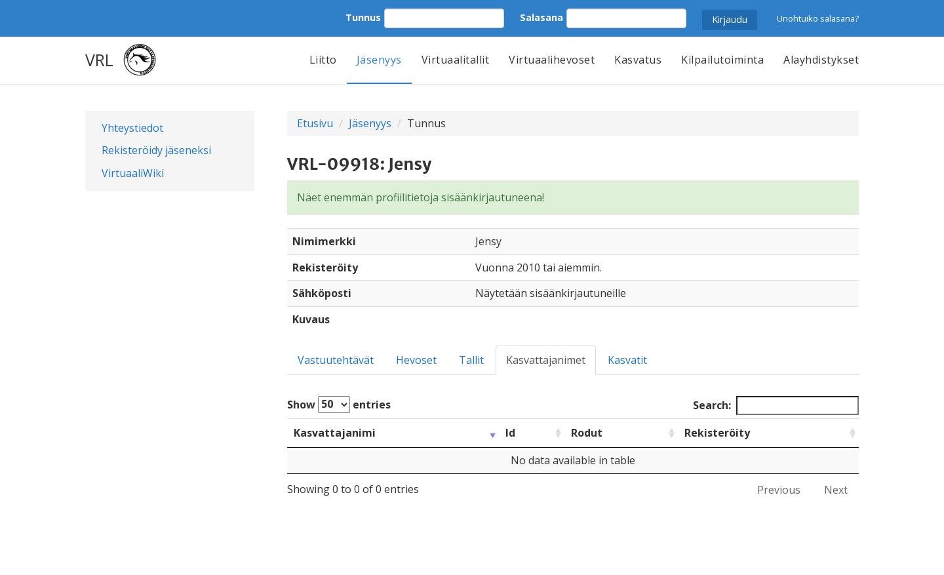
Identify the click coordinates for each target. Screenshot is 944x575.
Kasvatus (637, 59)
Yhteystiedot (132, 128)
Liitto (323, 59)
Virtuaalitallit (456, 59)
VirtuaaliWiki (133, 173)
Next (836, 490)
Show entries (339, 404)
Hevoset (416, 360)
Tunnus (363, 17)
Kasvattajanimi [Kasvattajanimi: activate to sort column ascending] (335, 433)
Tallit (471, 360)
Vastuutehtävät (336, 360)
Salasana (541, 17)
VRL (99, 60)
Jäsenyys (379, 59)
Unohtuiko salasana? (818, 18)
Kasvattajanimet (545, 360)
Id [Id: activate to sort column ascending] (510, 433)
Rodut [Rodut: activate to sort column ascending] (586, 433)
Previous (778, 490)
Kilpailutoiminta (722, 59)
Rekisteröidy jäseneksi (156, 150)
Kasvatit (627, 360)
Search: (776, 405)
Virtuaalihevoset (552, 59)
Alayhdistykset (821, 59)
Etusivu (315, 123)
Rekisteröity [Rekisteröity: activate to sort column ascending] (717, 433)
